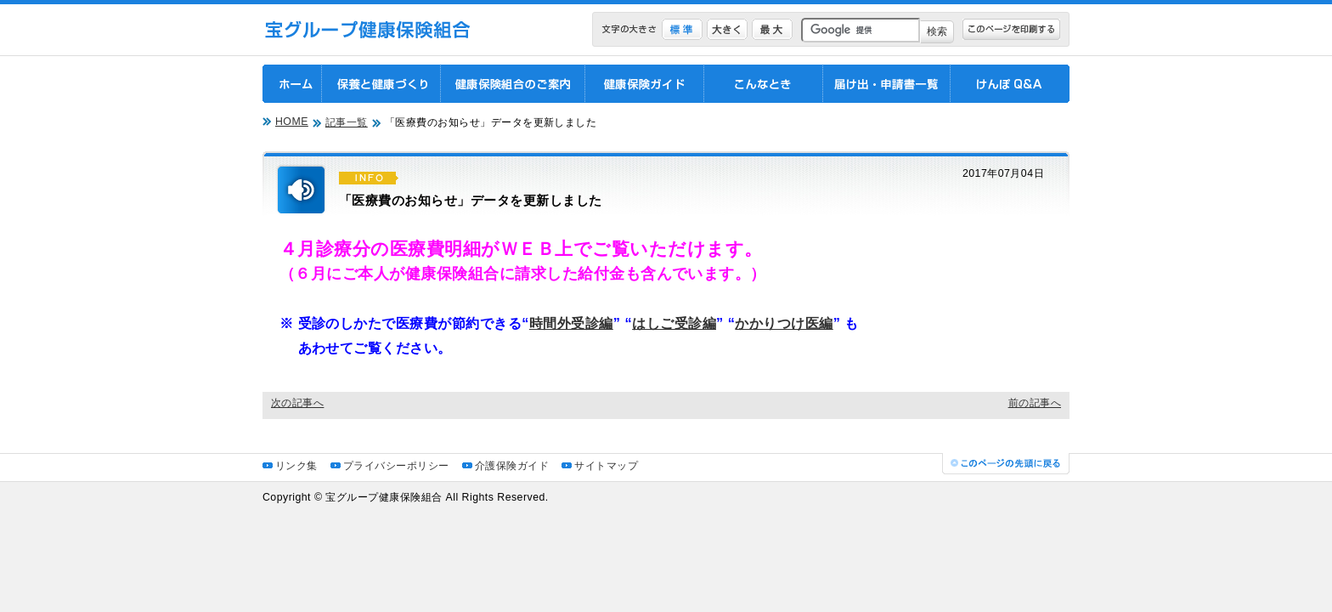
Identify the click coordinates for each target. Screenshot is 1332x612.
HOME (291, 122)
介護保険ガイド (512, 466)
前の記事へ (1034, 403)
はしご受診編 (674, 323)
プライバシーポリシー (396, 466)
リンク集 (296, 466)
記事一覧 (346, 122)
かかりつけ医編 (783, 323)
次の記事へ (297, 403)
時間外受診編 (571, 323)
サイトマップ (606, 466)
